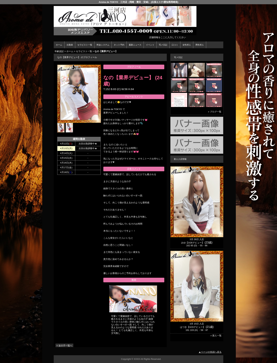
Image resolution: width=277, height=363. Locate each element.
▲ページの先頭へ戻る (210, 352)
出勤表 (70, 45)
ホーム (59, 45)
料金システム (103, 45)
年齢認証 (59, 51)
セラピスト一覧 (84, 45)
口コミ (175, 45)
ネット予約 (119, 45)
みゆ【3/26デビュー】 (192, 242)
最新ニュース (135, 45)
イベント (150, 45)
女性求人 (186, 45)
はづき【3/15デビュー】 (192, 327)
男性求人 (199, 45)
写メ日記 (163, 45)
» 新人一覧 (216, 335)
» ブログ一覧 (214, 111)
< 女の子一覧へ (64, 345)
